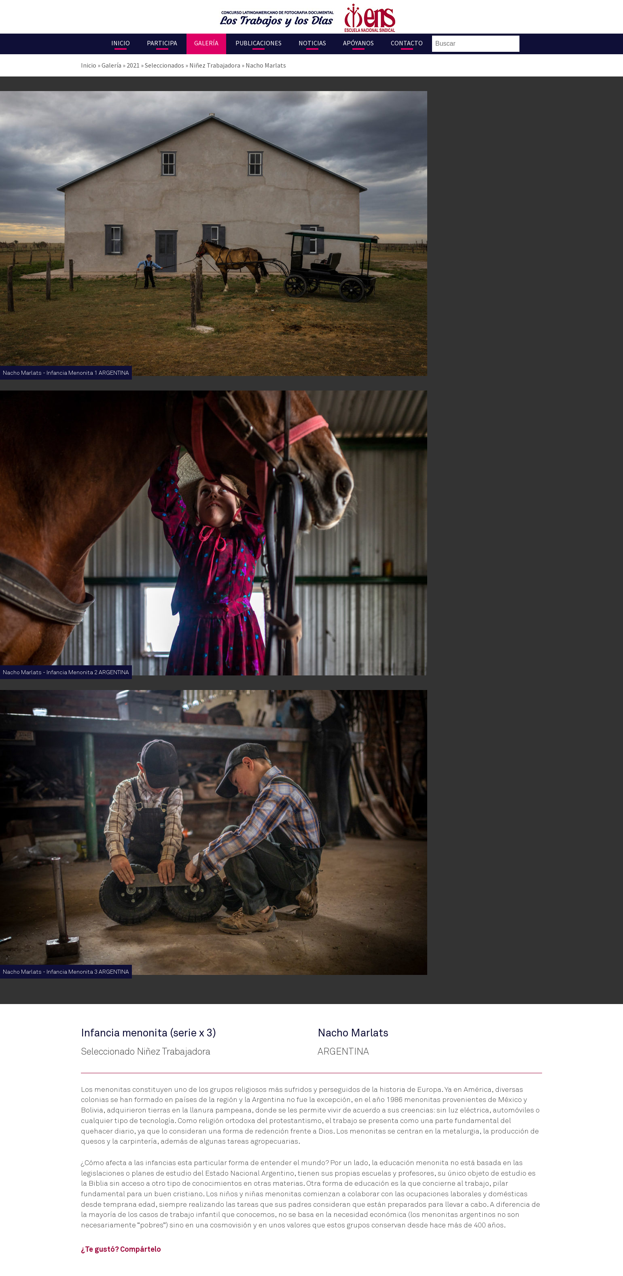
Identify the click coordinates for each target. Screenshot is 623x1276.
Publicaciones (258, 43)
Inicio (120, 43)
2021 (133, 65)
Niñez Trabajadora (214, 65)
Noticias (312, 43)
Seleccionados (164, 65)
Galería (206, 43)
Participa (162, 43)
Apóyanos (358, 43)
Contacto (407, 43)
